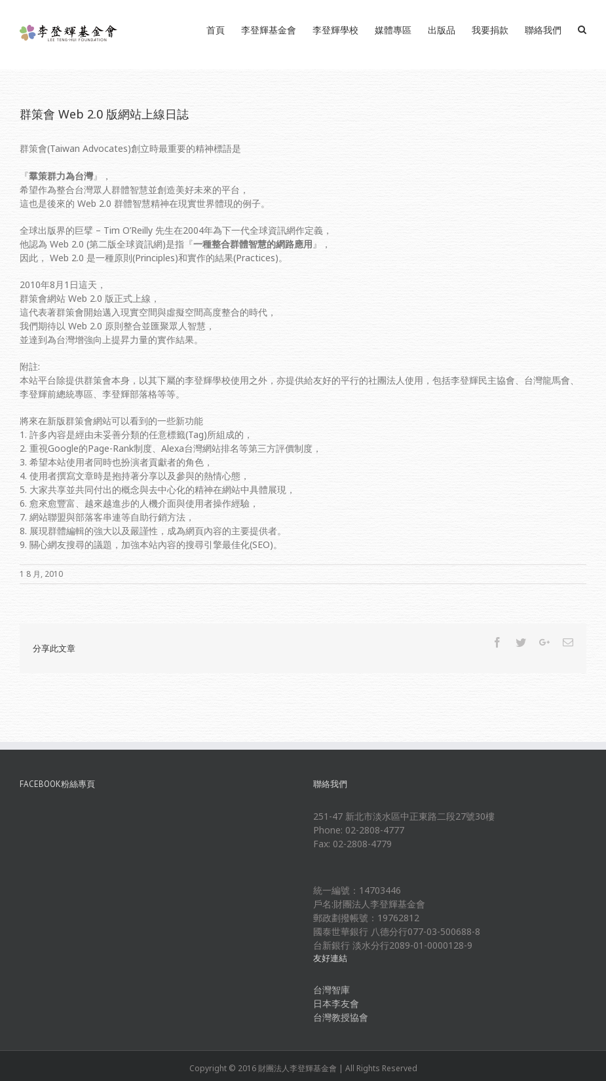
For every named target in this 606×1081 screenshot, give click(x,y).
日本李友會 (336, 1003)
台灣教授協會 (340, 1017)
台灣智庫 (331, 989)
